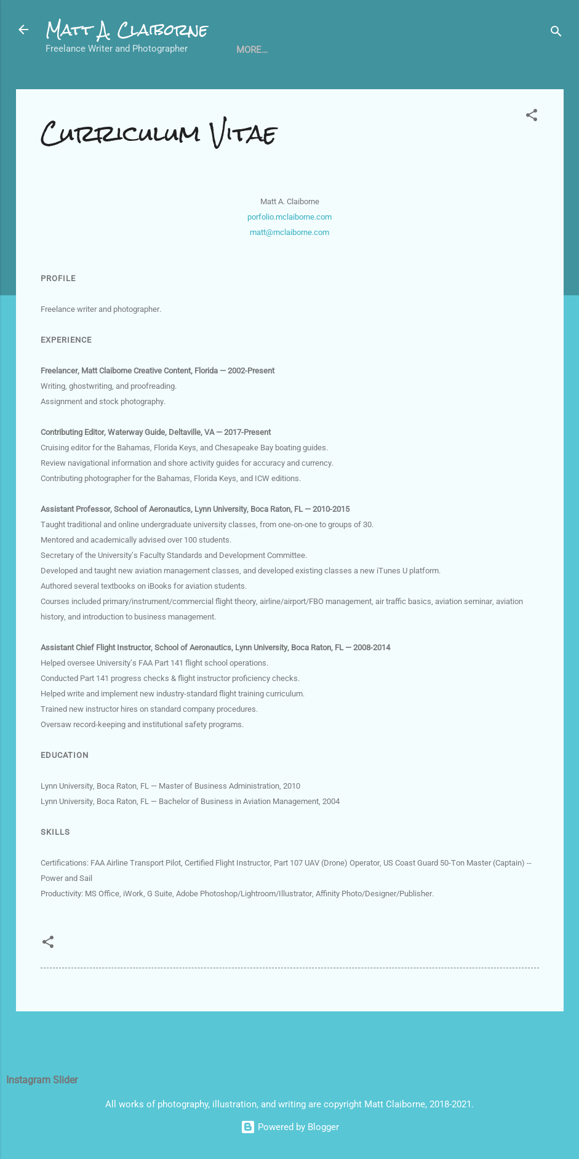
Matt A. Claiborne (127, 29)
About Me (381, 88)
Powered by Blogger (290, 1127)
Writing (229, 88)
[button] (531, 157)
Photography (303, 88)
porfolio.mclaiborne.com (289, 257)
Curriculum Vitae (146, 88)
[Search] (556, 33)
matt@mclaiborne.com (289, 272)
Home (68, 88)
